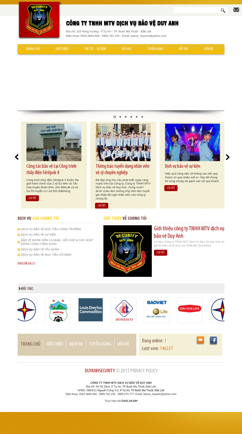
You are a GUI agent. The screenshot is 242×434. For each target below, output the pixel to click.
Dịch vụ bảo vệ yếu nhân (40, 249)
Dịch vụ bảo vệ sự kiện (182, 166)
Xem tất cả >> (26, 262)
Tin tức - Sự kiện (95, 49)
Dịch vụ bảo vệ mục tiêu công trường (51, 229)
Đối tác (183, 49)
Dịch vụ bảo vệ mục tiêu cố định (46, 254)
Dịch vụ (126, 49)
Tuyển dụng (155, 49)
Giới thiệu (62, 49)
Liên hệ (208, 49)
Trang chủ (33, 49)
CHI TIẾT (32, 198)
